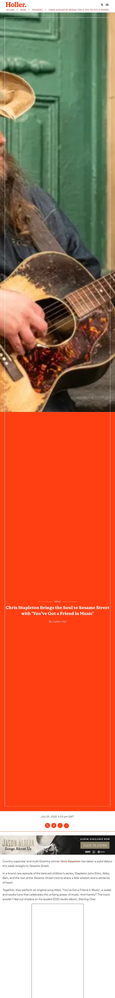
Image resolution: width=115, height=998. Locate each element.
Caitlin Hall (59, 621)
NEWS (23, 10)
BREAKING (37, 10)
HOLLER (10, 10)
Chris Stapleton (70, 860)
